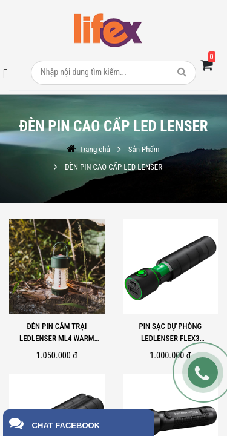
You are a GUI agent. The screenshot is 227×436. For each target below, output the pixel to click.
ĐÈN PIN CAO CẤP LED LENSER (113, 166)
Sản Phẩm (144, 149)
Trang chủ (94, 149)
